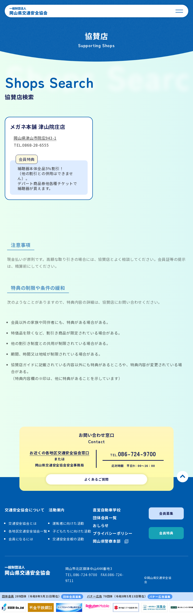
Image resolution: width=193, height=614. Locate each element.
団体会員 (8, 596)
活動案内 (57, 510)
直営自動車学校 (107, 509)
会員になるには (21, 539)
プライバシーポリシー (113, 533)
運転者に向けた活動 (68, 523)
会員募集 (166, 513)
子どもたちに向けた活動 (72, 531)
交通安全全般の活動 (68, 539)
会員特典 (166, 533)
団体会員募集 (72, 597)
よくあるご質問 (96, 479)
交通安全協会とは (22, 523)
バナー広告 (94, 596)
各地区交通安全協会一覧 (28, 531)
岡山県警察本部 (110, 541)
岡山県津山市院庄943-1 (35, 138)
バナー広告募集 (160, 597)
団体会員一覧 (105, 517)
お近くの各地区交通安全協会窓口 (59, 453)
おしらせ (101, 525)
